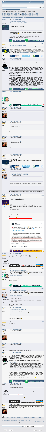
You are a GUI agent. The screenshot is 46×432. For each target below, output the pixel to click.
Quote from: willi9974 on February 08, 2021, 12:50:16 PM (18, 125)
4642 (9, 15)
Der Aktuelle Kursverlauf (30, 11)
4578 (8, 417)
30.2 (13, 7)
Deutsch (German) (13, 11)
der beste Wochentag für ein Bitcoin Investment (28, 52)
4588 (26, 417)
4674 (22, 420)
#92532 (43, 268)
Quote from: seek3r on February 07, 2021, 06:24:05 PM (17, 21)
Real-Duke (4, 19)
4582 (15, 417)
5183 (29, 420)
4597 (4, 13)
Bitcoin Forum (4, 11)
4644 (13, 15)
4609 (25, 13)
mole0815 (4, 253)
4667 (9, 420)
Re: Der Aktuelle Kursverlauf (16, 19)
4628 (22, 14)
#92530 (43, 195)
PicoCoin (4, 307)
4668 (11, 420)
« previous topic (42, 13)
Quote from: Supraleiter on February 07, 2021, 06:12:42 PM (18, 22)
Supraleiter (4, 343)
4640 (6, 15)
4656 (34, 15)
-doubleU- (4, 43)
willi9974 (4, 91)
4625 (16, 14)
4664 (4, 420)
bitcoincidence (5, 168)
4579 (10, 417)
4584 (19, 417)
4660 (36, 419)
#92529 (43, 169)
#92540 (43, 404)
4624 (15, 14)
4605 (18, 13)
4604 (16, 13)
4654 (30, 15)
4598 (6, 13)
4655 (32, 15)
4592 (33, 417)
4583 (17, 417)
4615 (36, 13)
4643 (11, 15)
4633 (31, 14)
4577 (7, 417)
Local (8, 11)
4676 (25, 420)
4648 (20, 15)
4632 (29, 14)
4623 (13, 14)
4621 (9, 14)
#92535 (43, 321)
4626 (18, 14)
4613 (32, 13)
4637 (38, 14)
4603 (15, 13)
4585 (21, 417)
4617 (2, 14)
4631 (27, 14)
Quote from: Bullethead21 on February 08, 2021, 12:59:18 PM (19, 173)
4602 (13, 13)
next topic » (43, 14)
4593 (35, 417)
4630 (26, 14)
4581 (14, 417)
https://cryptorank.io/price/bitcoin (14, 282)
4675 (23, 420)
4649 (22, 15)
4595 (38, 417)
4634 (33, 14)
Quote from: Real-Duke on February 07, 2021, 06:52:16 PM (18, 45)
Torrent (16, 7)
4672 (18, 420)
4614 (34, 13)
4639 (4, 15)
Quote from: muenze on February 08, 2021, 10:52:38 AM (18, 198)
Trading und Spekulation (21, 11)
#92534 (43, 307)
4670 (15, 420)
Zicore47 (4, 121)
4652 (27, 15)
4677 (27, 420)
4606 (20, 13)
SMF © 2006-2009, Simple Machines (26, 430)
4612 (30, 13)
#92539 (43, 384)
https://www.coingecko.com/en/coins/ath (16, 275)
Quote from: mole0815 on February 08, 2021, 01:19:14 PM (18, 270)
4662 (39, 419)
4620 (8, 14)
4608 (23, 13)
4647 (18, 15)
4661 (37, 419)
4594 (36, 417)
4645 (15, 15)
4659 (34, 419)
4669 (13, 420)
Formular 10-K (17, 356)
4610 (27, 13)
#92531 (43, 253)
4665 (6, 420)
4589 (28, 417)
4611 (29, 13)
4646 (16, 15)
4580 (12, 417)
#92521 (43, 19)
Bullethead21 (4, 107)
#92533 (43, 288)
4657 (36, 15)
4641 (8, 15)
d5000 (3, 58)
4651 (25, 15)
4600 (9, 13)
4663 (2, 420)
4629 (24, 14)
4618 (4, 14)
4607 (22, 13)
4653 (29, 15)
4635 (34, 14)
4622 (11, 14)
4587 (24, 417)
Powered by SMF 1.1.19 (17, 430)
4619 (6, 14)
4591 (31, 417)
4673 (20, 420)
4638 (2, 15)
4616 (37, 13)
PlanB (37, 72)
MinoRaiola (4, 194)
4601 (11, 13)
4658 (37, 15)
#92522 (43, 43)
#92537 (43, 344)
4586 (22, 417)
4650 (23, 15)
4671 (16, 420)
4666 (8, 420)
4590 (29, 417)
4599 (8, 13)
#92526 (43, 122)
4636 (36, 14)
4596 (2, 13)
